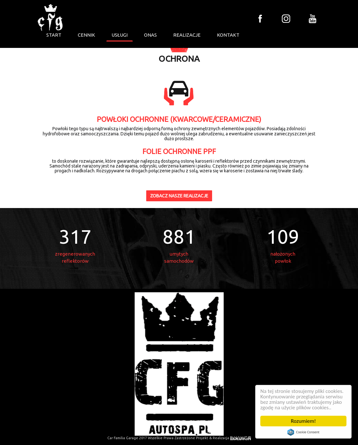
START (53, 35)
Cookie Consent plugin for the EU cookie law (303, 432)
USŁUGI (120, 35)
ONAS (150, 35)
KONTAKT (228, 35)
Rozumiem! (303, 421)
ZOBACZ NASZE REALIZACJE (179, 195)
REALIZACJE (187, 35)
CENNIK (86, 35)
